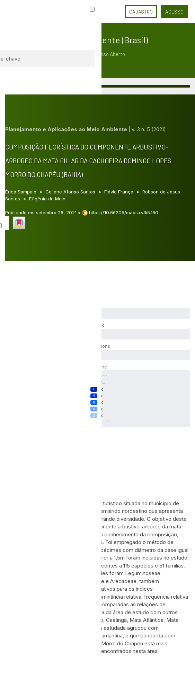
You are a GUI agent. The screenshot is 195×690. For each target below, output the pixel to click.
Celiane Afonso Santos (71, 191)
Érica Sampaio (21, 191)
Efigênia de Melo (47, 198)
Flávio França (119, 191)
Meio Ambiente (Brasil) (105, 40)
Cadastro (141, 12)
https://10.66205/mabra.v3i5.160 (123, 212)
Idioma (112, 12)
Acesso (174, 12)
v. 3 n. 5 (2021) (149, 129)
